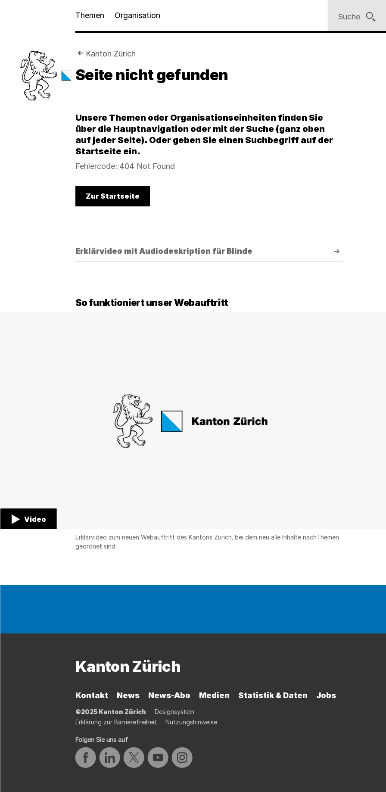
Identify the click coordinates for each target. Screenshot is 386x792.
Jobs (326, 695)
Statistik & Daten (273, 695)
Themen (89, 15)
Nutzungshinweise (191, 722)
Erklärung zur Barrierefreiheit (116, 722)
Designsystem (174, 711)
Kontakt (91, 695)
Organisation (137, 15)
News (128, 695)
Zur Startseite (113, 196)
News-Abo (169, 695)
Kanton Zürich (111, 53)
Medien (214, 695)
